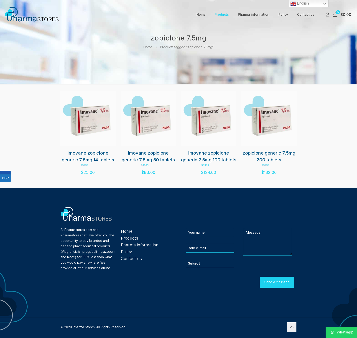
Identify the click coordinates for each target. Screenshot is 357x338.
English (300, 3)
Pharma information (139, 245)
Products (129, 238)
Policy (126, 251)
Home (147, 47)
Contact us (131, 258)
